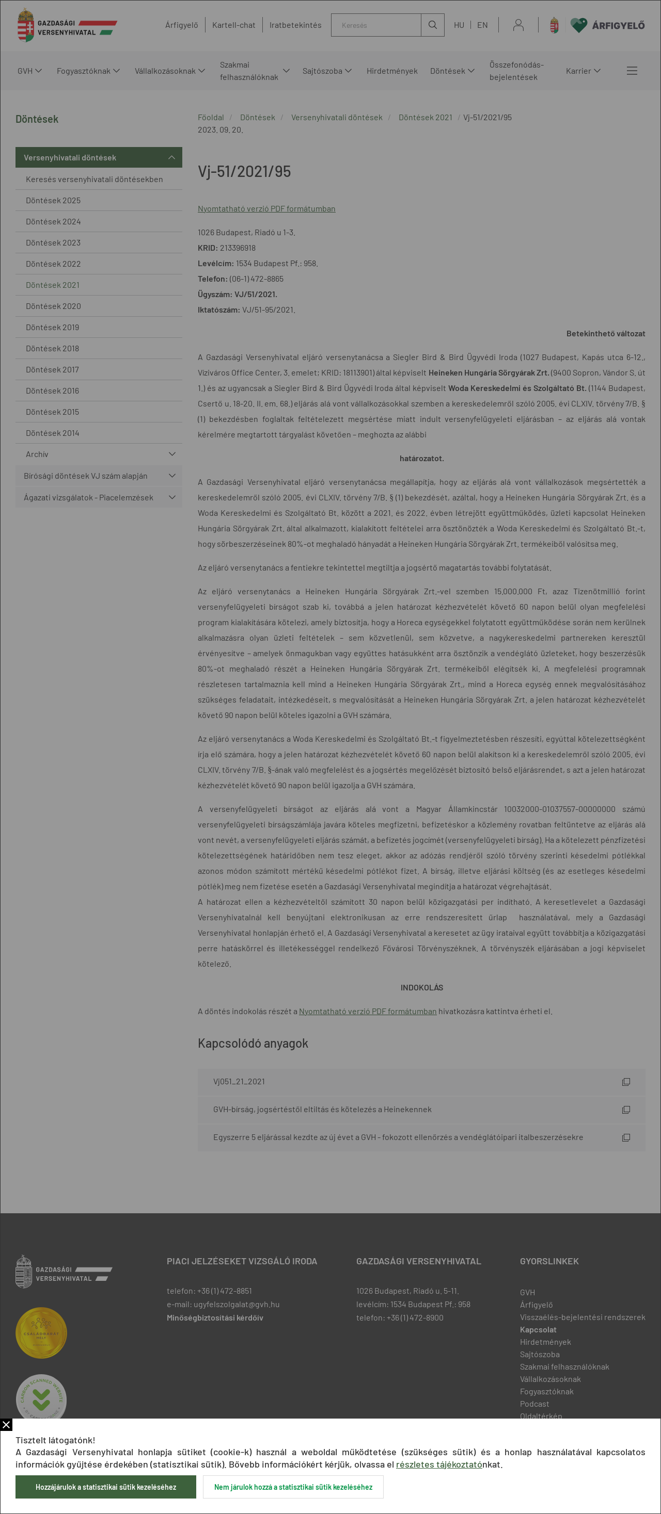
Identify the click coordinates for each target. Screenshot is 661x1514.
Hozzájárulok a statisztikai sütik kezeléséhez (106, 1487)
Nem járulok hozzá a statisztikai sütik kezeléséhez (293, 1487)
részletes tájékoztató (439, 1464)
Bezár (6, 1425)
